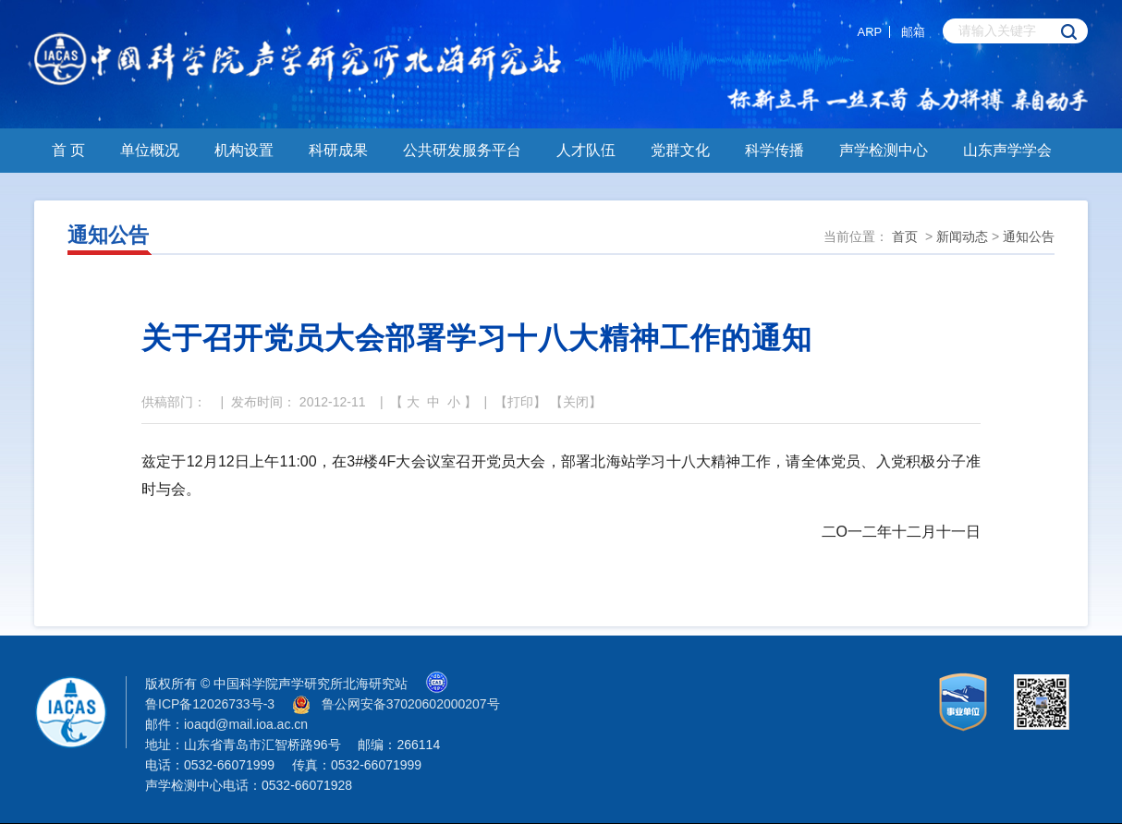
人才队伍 (586, 150)
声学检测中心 (883, 150)
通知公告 (1029, 236)
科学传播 (774, 150)
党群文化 (680, 150)
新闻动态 (962, 236)
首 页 (68, 150)
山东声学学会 (1007, 150)
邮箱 (913, 32)
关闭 (576, 401)
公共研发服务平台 (462, 150)
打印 (520, 401)
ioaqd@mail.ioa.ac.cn (246, 724)
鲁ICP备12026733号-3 (209, 704)
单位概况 (149, 150)
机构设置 (244, 150)
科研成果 (338, 150)
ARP (870, 32)
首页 (905, 236)
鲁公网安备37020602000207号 (411, 704)
